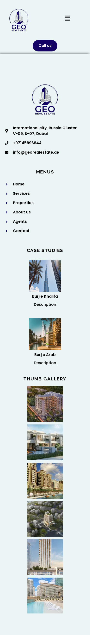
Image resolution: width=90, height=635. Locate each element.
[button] (67, 18)
